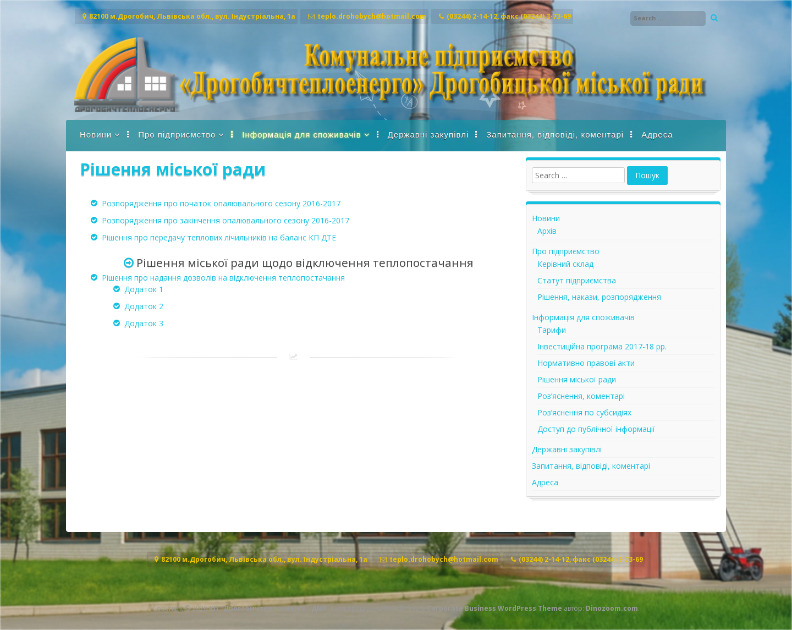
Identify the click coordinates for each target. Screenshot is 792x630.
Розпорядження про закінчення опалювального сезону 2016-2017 (225, 220)
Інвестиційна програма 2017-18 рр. (602, 346)
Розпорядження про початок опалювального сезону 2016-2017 (221, 203)
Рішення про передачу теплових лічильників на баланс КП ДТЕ (219, 237)
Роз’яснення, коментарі (581, 396)
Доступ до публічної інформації (596, 429)
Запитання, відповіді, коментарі (555, 134)
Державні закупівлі (428, 134)
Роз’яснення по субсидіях (584, 412)
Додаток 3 (143, 323)
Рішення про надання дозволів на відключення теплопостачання (223, 277)
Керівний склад (565, 264)
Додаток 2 (143, 306)
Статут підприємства (576, 280)
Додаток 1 (143, 289)
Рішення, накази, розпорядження (599, 297)
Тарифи (551, 330)
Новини (96, 134)
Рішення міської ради (576, 379)
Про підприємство (177, 134)
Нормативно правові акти (586, 363)
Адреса (657, 134)
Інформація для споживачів (301, 134)
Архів (547, 231)
